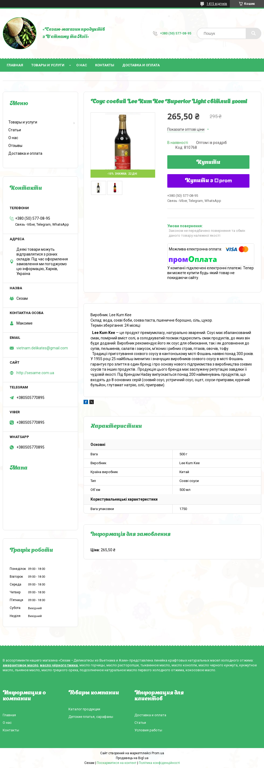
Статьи (14, 130)
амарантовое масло (20, 665)
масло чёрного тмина (59, 665)
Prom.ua (158, 753)
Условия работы (148, 730)
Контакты (104, 65)
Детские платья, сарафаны (90, 717)
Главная (15, 65)
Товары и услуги (47, 65)
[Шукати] (253, 33)
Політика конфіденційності (159, 763)
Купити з (208, 181)
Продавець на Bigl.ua (132, 758)
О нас (81, 65)
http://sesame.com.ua (35, 373)
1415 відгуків (217, 4)
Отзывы (15, 145)
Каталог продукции (84, 709)
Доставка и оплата (141, 65)
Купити (208, 162)
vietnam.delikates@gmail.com (42, 348)
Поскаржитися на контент (116, 763)
